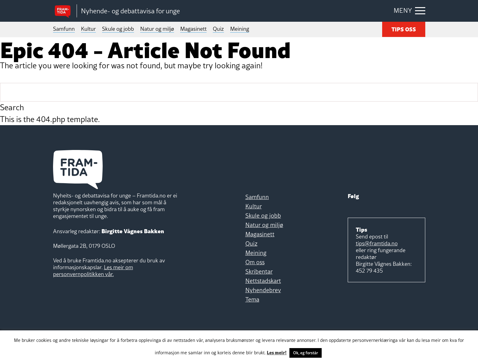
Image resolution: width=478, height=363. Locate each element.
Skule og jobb (118, 29)
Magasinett (193, 29)
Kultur (88, 29)
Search (12, 107)
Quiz (218, 29)
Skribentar (259, 271)
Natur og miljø (157, 29)
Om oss (255, 262)
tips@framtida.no (377, 243)
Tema (252, 299)
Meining (239, 29)
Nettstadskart (263, 281)
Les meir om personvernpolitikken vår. (93, 270)
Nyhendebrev (263, 290)
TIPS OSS (403, 29)
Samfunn (64, 29)
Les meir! (277, 352)
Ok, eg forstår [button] (305, 353)
